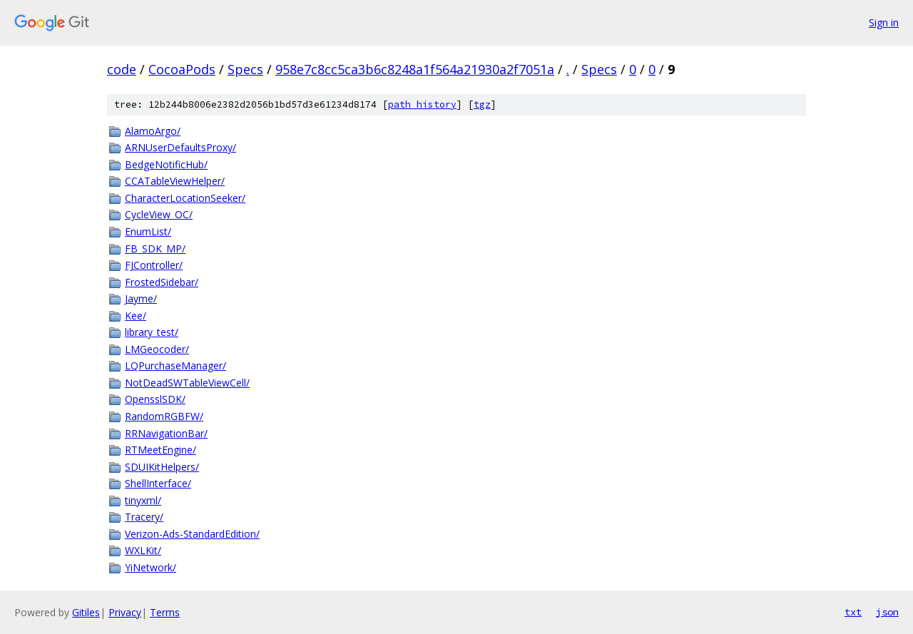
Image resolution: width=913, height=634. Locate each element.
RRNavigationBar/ (166, 433)
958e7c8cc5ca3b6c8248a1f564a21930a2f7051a (414, 69)
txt (853, 611)
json (887, 611)
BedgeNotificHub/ (166, 164)
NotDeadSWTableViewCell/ (187, 382)
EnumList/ (148, 231)
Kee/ (135, 315)
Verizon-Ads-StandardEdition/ (192, 534)
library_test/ (151, 332)
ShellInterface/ (158, 483)
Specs (245, 69)
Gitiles (86, 612)
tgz (482, 104)
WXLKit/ (143, 550)
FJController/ (154, 265)
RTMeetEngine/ (160, 449)
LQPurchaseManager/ (175, 365)
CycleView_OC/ (159, 214)
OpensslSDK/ (155, 399)
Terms (165, 612)
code (121, 69)
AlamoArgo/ (152, 131)
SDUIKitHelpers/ (162, 467)
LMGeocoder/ (157, 349)
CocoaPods (181, 69)
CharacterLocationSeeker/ (185, 198)
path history (422, 104)
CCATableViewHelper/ (175, 181)
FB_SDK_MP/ (155, 248)
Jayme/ (141, 298)
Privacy (124, 612)
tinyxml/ (143, 500)
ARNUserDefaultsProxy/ (180, 147)
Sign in (884, 22)
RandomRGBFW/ (164, 416)
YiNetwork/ (150, 567)
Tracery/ (144, 516)
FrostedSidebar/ (161, 282)
